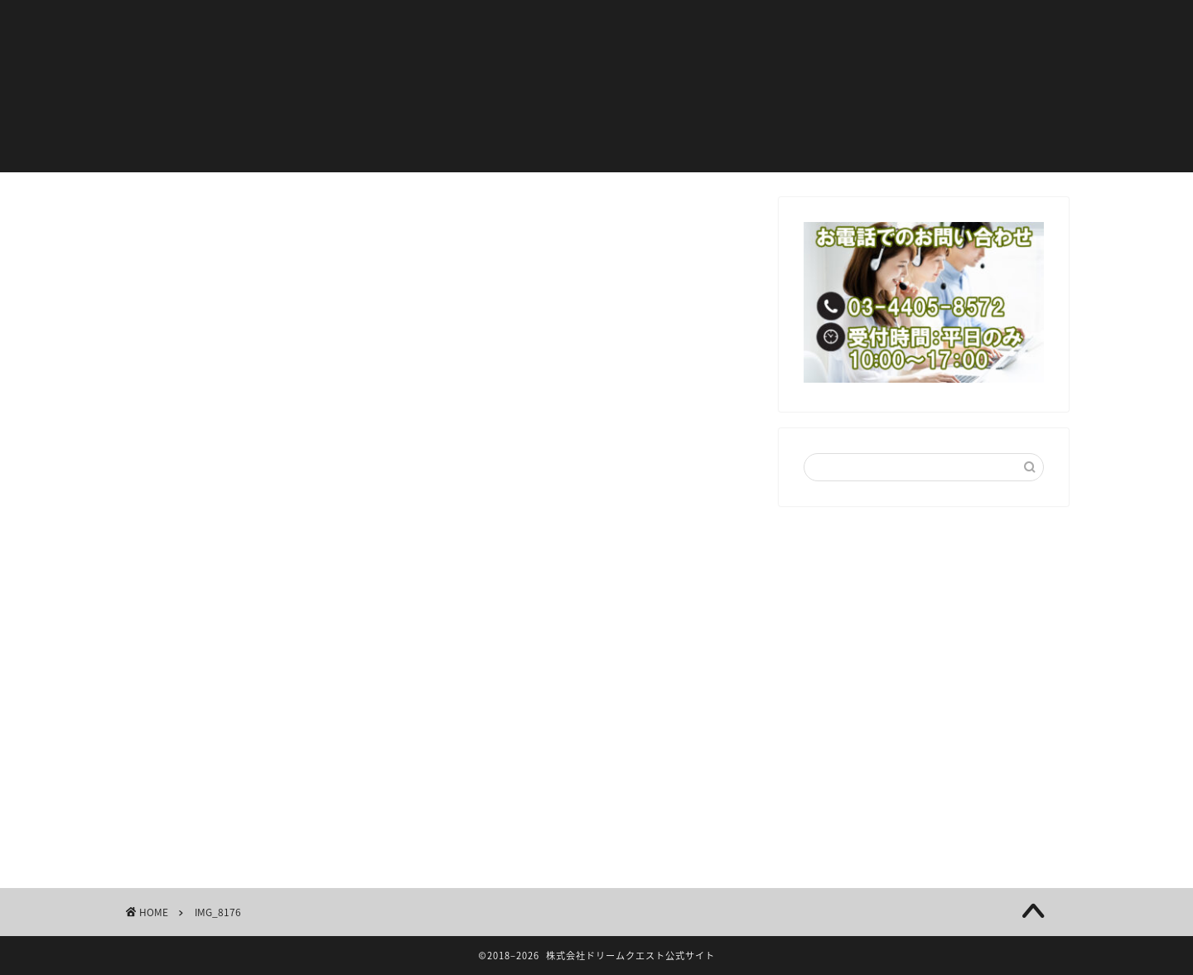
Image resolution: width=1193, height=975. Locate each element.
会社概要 (902, 25)
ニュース (567, 25)
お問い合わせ (779, 59)
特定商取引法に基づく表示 (610, 59)
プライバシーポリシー (414, 59)
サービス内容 (790, 25)
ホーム (365, 25)
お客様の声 (462, 25)
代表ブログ (671, 25)
